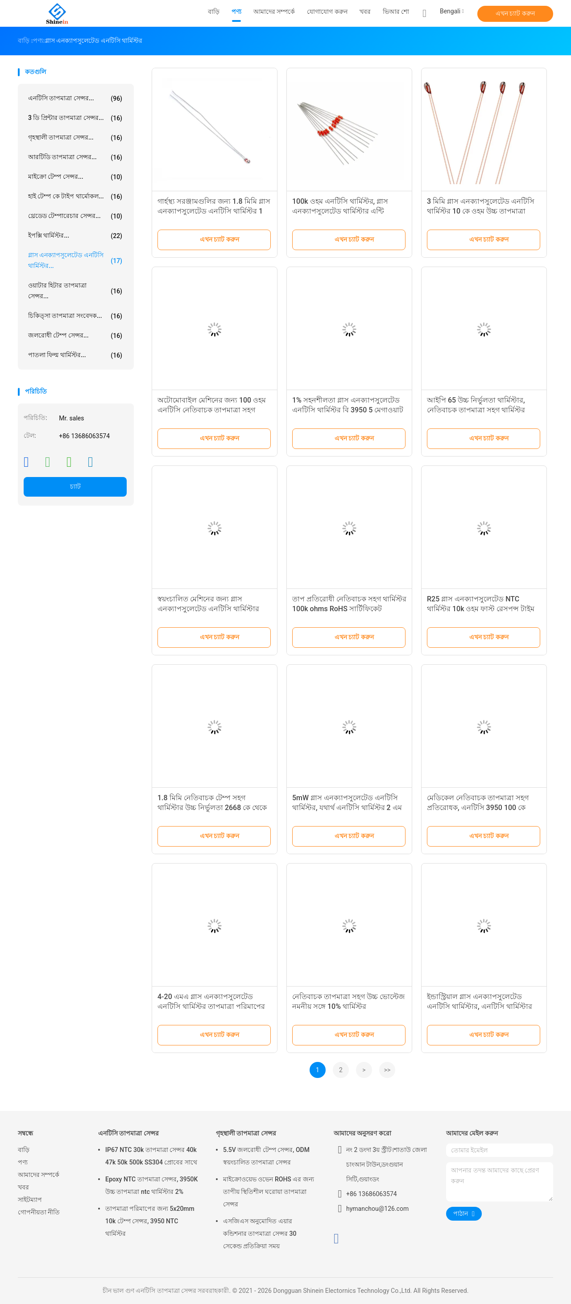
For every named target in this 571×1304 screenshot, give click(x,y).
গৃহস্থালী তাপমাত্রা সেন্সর (246, 1133)
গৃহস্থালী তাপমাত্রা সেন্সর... (75, 137)
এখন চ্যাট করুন (515, 13)
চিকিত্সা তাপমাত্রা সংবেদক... (75, 316)
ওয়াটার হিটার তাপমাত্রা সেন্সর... (75, 291)
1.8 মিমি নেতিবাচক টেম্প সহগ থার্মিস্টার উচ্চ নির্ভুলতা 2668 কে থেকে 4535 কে (212, 808)
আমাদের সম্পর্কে (38, 1174)
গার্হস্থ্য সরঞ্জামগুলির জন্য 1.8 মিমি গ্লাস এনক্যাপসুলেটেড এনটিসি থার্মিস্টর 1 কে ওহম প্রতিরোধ (213, 211)
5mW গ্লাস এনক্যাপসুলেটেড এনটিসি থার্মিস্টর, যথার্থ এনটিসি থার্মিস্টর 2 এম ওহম (347, 808)
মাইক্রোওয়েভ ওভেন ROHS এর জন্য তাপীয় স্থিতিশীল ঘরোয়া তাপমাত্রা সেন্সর (268, 1192)
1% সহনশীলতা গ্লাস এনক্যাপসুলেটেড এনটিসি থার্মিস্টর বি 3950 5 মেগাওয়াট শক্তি (347, 410)
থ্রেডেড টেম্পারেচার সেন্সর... (75, 216)
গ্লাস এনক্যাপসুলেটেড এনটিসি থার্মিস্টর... (75, 260)
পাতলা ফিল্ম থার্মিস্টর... (75, 355)
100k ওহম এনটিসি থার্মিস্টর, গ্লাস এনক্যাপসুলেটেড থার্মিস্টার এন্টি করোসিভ (340, 211)
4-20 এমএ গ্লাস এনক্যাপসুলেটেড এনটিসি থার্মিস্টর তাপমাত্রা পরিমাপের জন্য (211, 1006)
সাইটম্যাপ (30, 1199)
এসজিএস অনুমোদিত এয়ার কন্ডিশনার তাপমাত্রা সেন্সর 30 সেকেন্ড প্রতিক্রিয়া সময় (259, 1234)
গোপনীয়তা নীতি (39, 1212)
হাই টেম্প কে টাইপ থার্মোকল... (75, 196)
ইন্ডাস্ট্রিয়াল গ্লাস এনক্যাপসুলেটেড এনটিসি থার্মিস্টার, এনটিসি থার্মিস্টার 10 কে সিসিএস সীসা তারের (479, 1006)
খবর (23, 1187)
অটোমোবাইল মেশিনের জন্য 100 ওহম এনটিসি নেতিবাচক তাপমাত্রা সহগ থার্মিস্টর (211, 410)
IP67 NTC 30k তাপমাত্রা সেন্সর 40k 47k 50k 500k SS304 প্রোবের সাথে (151, 1156)
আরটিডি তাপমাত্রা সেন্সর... (75, 157)
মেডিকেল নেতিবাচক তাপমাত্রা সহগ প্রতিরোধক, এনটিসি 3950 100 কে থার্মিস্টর (478, 808)
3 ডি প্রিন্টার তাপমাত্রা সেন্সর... (75, 118)
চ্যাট (75, 486)
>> (387, 1070)
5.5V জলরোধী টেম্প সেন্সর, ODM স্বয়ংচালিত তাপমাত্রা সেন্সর (266, 1156)
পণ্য (23, 1162)
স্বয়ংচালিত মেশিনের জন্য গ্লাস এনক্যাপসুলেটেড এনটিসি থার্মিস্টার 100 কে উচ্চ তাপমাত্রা (208, 609)
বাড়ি (23, 1149)
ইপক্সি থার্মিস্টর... (75, 235)
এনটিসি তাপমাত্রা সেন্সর (128, 1133)
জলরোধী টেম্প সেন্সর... (75, 335)
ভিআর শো (396, 11)
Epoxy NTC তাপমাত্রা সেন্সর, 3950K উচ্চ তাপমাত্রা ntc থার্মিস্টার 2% (151, 1185)
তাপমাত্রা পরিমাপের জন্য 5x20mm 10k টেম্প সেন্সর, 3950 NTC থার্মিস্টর (149, 1221)
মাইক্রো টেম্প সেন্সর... (75, 177)
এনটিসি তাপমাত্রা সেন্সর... (75, 98)
